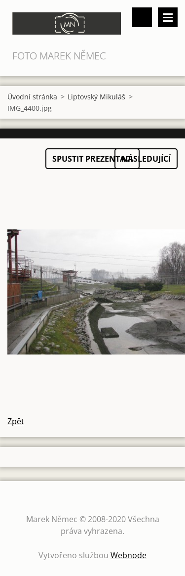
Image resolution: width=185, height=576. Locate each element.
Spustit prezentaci (92, 158)
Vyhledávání (142, 17)
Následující (146, 158)
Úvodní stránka (32, 96)
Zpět (15, 421)
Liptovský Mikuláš (96, 96)
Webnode (129, 555)
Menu (168, 17)
